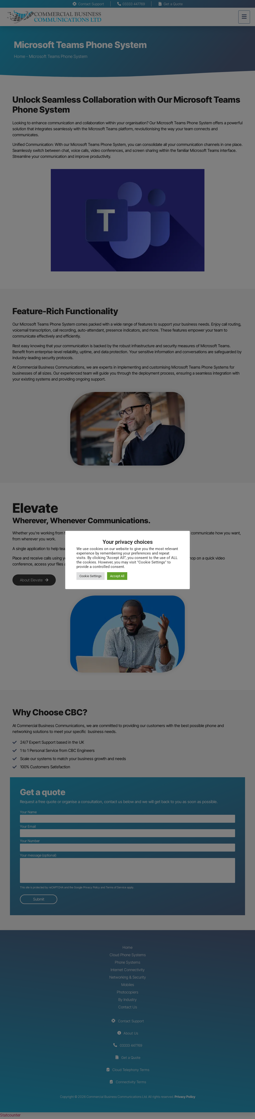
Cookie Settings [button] (90, 576)
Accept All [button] (117, 576)
